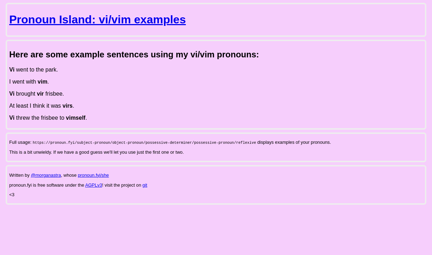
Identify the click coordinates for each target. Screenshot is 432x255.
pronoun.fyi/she (93, 175)
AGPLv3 (93, 185)
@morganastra (46, 175)
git (145, 185)
